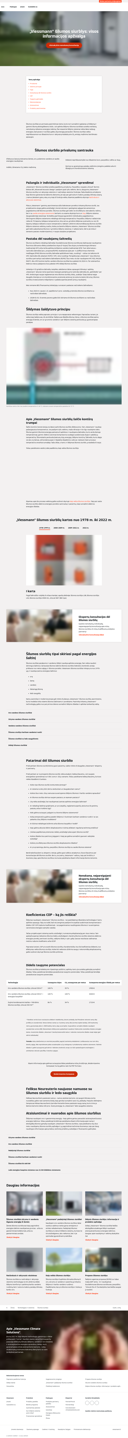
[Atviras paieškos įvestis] (121, 7)
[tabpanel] (64, 567)
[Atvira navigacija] (3, 6)
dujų (84, 213)
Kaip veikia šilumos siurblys (80, 501)
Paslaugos (13, 7)
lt (6, 1308)
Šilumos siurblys (43, 1308)
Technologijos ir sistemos (26, 1308)
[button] (117, 1308)
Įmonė (22, 7)
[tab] (44, 527)
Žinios (12, 1308)
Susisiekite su (32, 7)
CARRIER (25, 1436)
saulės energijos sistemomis (43, 213)
